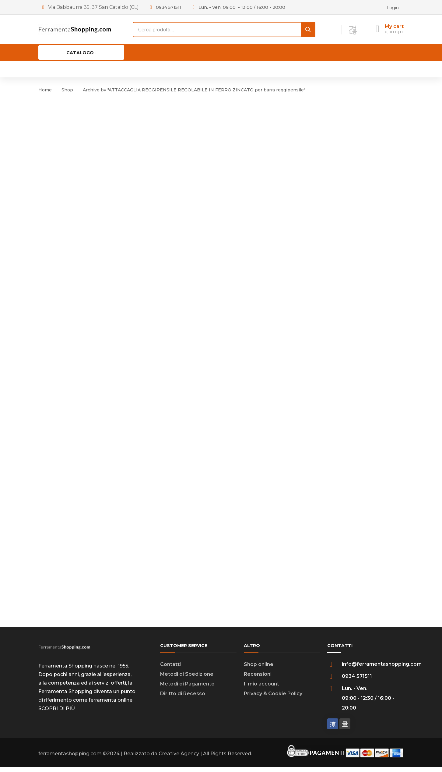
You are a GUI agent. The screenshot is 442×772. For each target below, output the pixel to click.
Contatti (170, 669)
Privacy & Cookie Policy (273, 698)
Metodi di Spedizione (186, 679)
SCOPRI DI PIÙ (56, 713)
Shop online (258, 669)
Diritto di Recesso (182, 698)
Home (45, 90)
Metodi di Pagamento (187, 689)
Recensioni (258, 679)
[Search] (308, 29)
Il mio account (261, 689)
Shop (67, 90)
